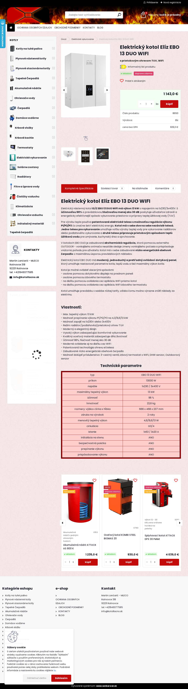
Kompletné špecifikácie (79, 188)
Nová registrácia (172, 2)
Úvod (63, 39)
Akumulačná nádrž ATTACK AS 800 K (79, 546)
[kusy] (145, 104)
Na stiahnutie (140, 188)
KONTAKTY (89, 27)
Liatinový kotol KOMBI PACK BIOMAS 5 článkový (40, 341)
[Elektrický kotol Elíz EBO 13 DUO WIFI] (85, 80)
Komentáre (165, 188)
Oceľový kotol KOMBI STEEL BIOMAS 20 (120, 536)
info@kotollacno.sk (26, 277)
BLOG (100, 27)
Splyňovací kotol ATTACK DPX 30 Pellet (160, 537)
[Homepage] (11, 27)
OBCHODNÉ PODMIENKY (67, 27)
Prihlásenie (152, 2)
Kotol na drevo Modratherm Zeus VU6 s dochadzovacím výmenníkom (40, 389)
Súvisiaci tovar (113, 188)
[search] (119, 14)
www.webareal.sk (106, 685)
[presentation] (64, 90)
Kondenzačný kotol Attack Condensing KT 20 (39, 320)
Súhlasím (61, 678)
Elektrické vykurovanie (83, 39)
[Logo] (28, 15)
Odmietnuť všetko (36, 678)
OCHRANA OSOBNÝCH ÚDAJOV (34, 27)
